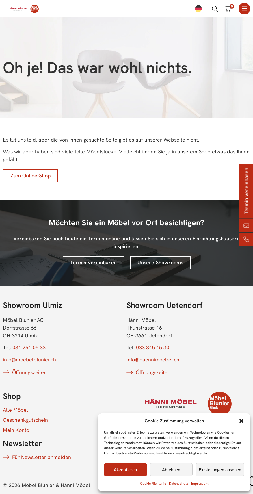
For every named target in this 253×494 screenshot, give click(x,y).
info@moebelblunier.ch (29, 359)
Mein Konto (16, 430)
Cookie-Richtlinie (153, 483)
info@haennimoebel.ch (153, 359)
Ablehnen (171, 470)
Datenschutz (178, 483)
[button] (241, 421)
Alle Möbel (15, 410)
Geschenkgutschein (25, 420)
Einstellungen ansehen (220, 470)
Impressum (200, 483)
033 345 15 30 (152, 347)
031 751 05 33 (29, 347)
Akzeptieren (125, 470)
